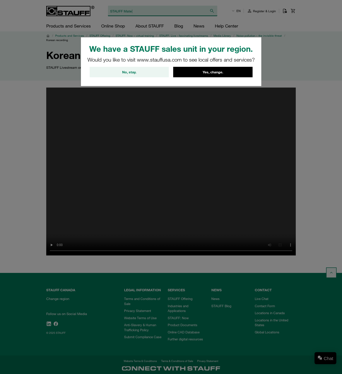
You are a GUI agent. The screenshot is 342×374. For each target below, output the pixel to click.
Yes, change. (213, 72)
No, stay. (129, 72)
